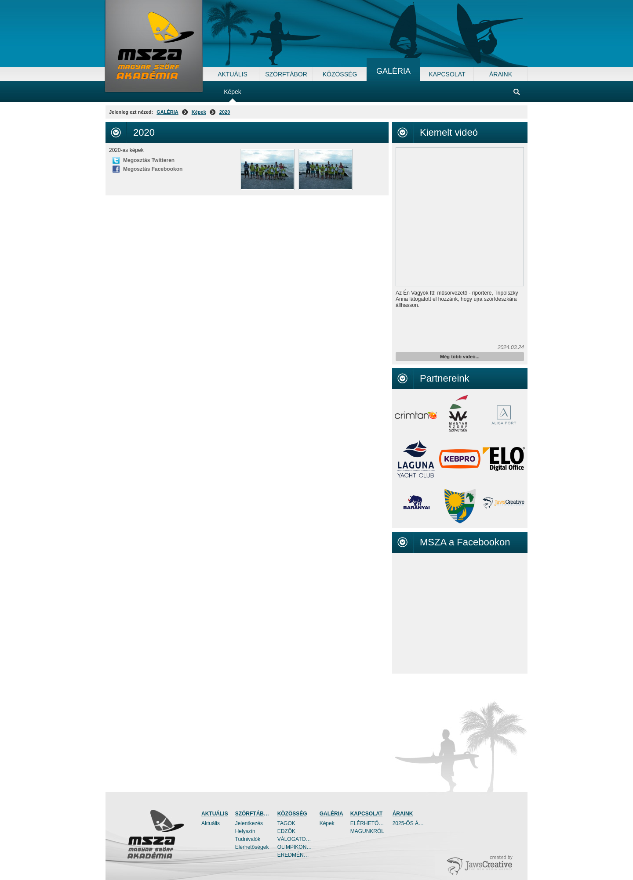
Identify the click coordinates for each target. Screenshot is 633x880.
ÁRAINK (403, 814)
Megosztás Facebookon (152, 169)
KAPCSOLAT (366, 814)
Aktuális (210, 823)
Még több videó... (460, 356)
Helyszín (245, 831)
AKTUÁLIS (214, 814)
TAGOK (286, 823)
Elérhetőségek (252, 847)
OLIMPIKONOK (295, 847)
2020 (224, 112)
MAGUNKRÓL (367, 831)
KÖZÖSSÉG (292, 814)
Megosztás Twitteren (149, 160)
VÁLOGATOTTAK (295, 839)
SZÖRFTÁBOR (252, 814)
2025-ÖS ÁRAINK (410, 823)
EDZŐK (286, 831)
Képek (199, 112)
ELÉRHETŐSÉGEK (368, 823)
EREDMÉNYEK (295, 855)
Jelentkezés (249, 823)
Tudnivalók (248, 839)
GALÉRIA (167, 112)
